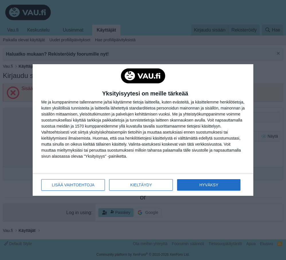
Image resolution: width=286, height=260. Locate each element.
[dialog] (143, 130)
